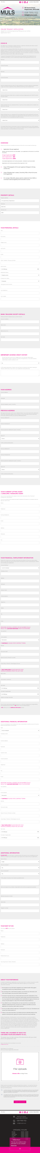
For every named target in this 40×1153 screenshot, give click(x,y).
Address (2, 527)
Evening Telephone (5, 514)
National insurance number (7, 896)
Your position (3, 631)
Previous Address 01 (5, 417)
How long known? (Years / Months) (8, 961)
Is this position (4, 637)
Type (2, 727)
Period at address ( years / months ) (8, 404)
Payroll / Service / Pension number (8, 657)
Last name (3, 248)
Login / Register (34, 2)
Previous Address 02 (5, 448)
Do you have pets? (5, 870)
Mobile (2, 608)
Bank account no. (4, 330)
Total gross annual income (6, 284)
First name (3, 236)
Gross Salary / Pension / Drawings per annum (10, 663)
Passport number (4, 908)
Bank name (3, 324)
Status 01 (3, 435)
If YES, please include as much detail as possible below (12, 877)
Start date (3, 685)
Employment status (5, 278)
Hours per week (4, 651)
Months (2, 645)
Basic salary (3, 673)
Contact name (4, 590)
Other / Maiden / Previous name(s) (8, 260)
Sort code (3, 336)
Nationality (3, 902)
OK (20, 1148)
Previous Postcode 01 (5, 423)
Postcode (3, 203)
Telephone (3, 508)
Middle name (3, 242)
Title (2, 230)
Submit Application (20, 1101)
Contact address (4, 740)
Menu (3, 1)
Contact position (4, 596)
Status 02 (3, 466)
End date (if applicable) (6, 691)
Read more (14, 1145)
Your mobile (3, 296)
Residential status (4, 272)
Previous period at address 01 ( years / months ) (11, 429)
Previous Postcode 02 (5, 454)
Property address (4, 197)
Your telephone (4, 290)
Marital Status (4, 858)
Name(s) (2, 59)
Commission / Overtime (6, 679)
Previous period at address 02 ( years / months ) (11, 460)
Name (2, 502)
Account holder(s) (4, 319)
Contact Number (4, 65)
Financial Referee (4, 565)
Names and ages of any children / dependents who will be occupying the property (18, 887)
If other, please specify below (7, 442)
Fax (1, 539)
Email (2, 254)
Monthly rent (3, 209)
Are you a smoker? (5, 864)
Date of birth (3, 266)
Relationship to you (5, 955)
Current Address (4, 392)
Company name (4, 571)
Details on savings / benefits (7, 697)
